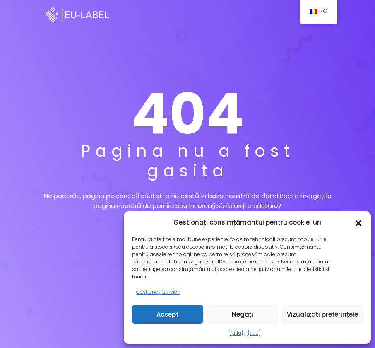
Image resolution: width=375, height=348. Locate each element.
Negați (242, 314)
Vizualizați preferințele (322, 314)
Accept (167, 314)
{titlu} (236, 332)
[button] (358, 222)
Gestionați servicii (158, 291)
